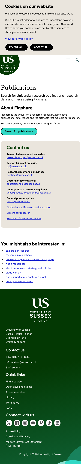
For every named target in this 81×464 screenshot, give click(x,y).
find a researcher (15, 263)
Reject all (16, 47)
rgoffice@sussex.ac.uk (20, 175)
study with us (13, 272)
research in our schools (19, 254)
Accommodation (15, 392)
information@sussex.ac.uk (21, 362)
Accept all (41, 47)
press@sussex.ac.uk (18, 201)
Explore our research (18, 212)
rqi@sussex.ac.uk (17, 166)
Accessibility (13, 431)
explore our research (18, 250)
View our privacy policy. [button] (19, 38)
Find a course (14, 381)
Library (10, 397)
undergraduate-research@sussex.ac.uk (29, 192)
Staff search (13, 367)
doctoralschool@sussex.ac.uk (23, 183)
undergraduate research (19, 281)
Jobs (9, 408)
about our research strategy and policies (28, 268)
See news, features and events (24, 218)
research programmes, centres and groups (30, 259)
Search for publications (19, 131)
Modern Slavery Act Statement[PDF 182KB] (24, 443)
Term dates (12, 402)
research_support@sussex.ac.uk (25, 157)
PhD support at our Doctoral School (26, 277)
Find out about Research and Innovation (29, 207)
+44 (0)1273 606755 (18, 357)
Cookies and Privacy (18, 436)
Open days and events (19, 386)
